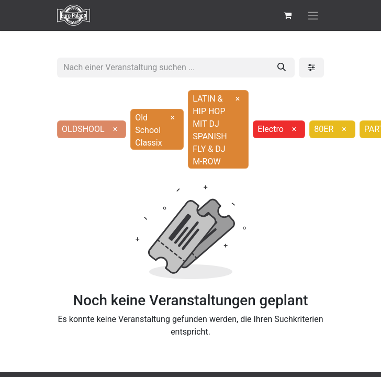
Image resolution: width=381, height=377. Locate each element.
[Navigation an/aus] (313, 15)
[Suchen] (281, 67)
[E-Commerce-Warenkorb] (287, 15)
